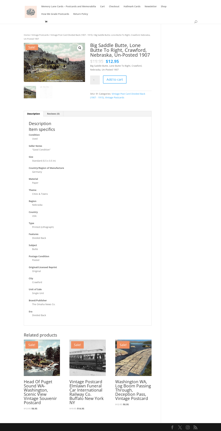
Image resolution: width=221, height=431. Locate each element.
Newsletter (151, 6)
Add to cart (115, 79)
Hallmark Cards (132, 6)
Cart (102, 6)
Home (27, 34)
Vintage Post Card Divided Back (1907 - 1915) (71, 34)
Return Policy (80, 14)
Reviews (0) (53, 113)
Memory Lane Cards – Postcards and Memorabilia (68, 6)
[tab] (34, 114)
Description (33, 113)
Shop (164, 6)
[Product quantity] (95, 79)
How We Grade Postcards (55, 14)
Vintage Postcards (40, 34)
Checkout (114, 6)
